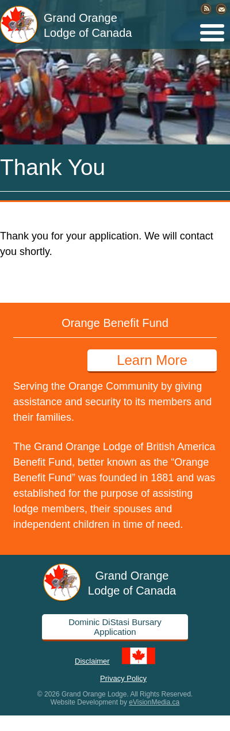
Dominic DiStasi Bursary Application (115, 627)
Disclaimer (92, 660)
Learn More (152, 360)
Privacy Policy (123, 677)
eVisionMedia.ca (154, 702)
